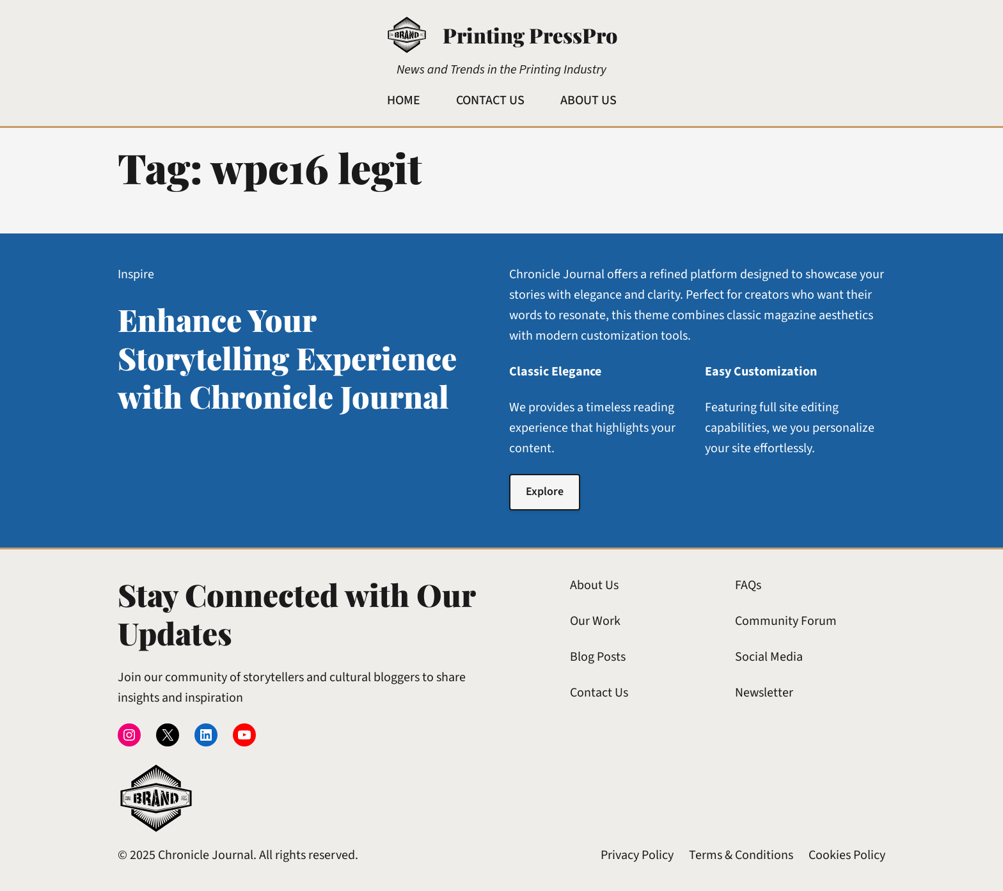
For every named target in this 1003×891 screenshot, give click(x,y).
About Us (594, 585)
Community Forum (786, 621)
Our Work (595, 621)
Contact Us (599, 693)
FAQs (748, 585)
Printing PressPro (530, 35)
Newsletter (764, 693)
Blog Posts (598, 657)
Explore (545, 492)
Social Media (769, 657)
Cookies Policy (847, 855)
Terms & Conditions (741, 855)
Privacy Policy (637, 855)
